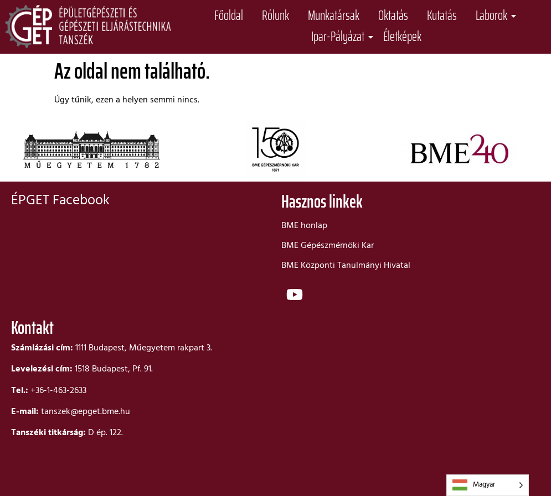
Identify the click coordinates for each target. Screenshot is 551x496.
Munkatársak (333, 16)
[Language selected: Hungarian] (487, 485)
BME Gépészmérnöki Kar (327, 246)
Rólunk (275, 16)
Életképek (402, 37)
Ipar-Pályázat (339, 37)
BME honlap (304, 226)
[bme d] (410, 402)
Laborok (493, 16)
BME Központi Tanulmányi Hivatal (345, 266)
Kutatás (442, 16)
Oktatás (393, 16)
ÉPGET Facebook (60, 201)
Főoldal (228, 16)
